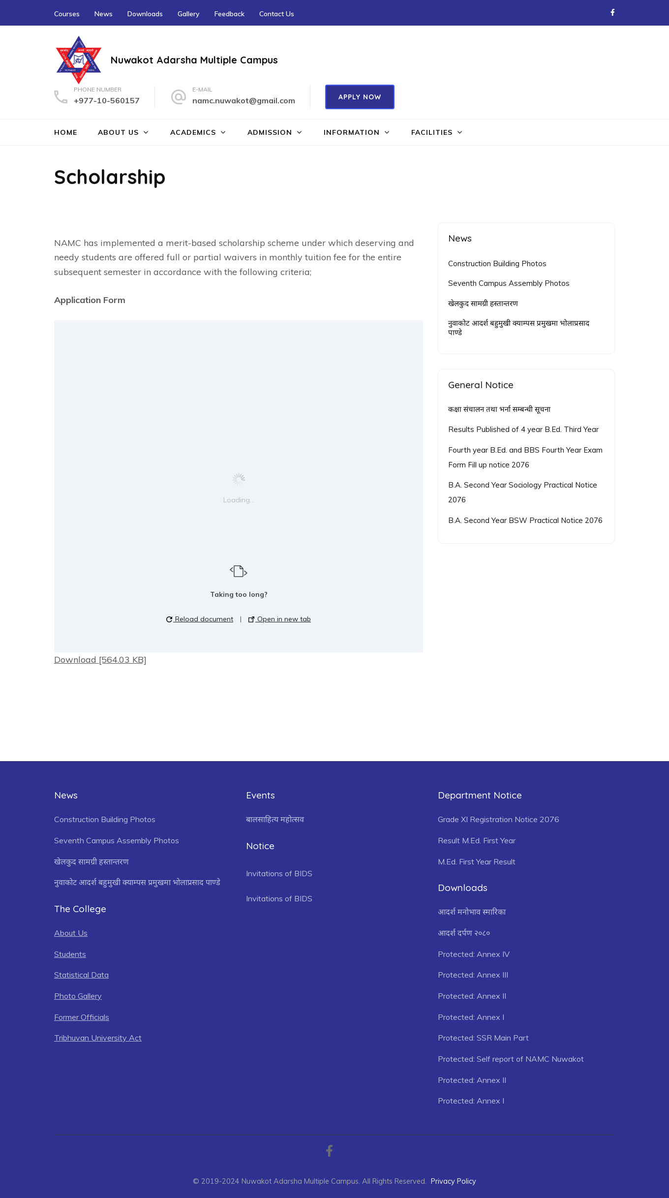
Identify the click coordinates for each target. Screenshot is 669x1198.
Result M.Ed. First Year (477, 840)
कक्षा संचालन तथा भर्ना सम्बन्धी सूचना (499, 409)
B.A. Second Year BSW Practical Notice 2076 (525, 520)
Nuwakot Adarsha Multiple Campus (194, 60)
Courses (67, 13)
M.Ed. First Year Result (477, 861)
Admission (269, 132)
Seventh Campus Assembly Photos (509, 283)
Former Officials (81, 1017)
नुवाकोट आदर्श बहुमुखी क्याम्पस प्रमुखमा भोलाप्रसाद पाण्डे (518, 327)
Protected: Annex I (471, 1017)
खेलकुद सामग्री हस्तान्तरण (483, 303)
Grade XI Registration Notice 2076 (498, 819)
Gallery (189, 13)
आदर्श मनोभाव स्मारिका (472, 912)
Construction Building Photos (497, 263)
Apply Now (359, 96)
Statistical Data (81, 975)
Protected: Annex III (473, 975)
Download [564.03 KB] (100, 659)
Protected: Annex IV (474, 954)
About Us (118, 132)
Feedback (229, 13)
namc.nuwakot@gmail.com (243, 100)
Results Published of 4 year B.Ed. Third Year (523, 429)
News (103, 13)
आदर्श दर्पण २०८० (464, 933)
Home (65, 132)
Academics (193, 132)
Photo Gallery (78, 996)
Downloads (145, 13)
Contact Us (276, 13)
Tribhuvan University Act (98, 1038)
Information (352, 132)
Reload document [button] (199, 618)
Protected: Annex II (472, 996)
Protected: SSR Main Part (483, 1038)
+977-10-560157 (107, 100)
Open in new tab (279, 618)
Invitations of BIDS (279, 873)
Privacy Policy (453, 1181)
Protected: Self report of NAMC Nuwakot (511, 1059)
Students (70, 954)
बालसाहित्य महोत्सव (275, 819)
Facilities (432, 132)
